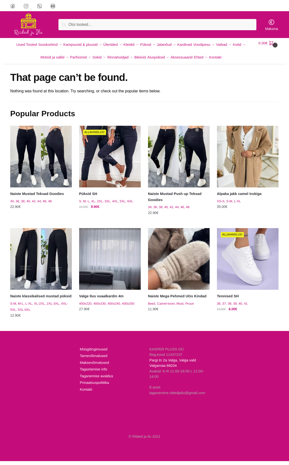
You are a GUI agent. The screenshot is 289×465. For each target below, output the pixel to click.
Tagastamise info (93, 373)
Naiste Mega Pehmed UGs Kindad (177, 300)
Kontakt (86, 393)
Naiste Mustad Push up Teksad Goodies (175, 200)
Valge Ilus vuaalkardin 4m (101, 300)
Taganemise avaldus (96, 380)
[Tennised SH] (248, 263)
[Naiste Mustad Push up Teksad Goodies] (179, 160)
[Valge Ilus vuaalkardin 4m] (110, 263)
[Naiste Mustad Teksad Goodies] (41, 160)
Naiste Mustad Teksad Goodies (37, 197)
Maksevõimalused (94, 366)
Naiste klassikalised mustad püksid (41, 300)
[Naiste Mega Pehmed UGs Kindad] (179, 263)
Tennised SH (228, 300)
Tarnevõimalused (93, 360)
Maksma (271, 25)
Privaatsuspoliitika (94, 386)
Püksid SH (88, 197)
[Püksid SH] (110, 160)
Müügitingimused (93, 353)
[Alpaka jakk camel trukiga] (248, 160)
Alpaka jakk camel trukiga (239, 197)
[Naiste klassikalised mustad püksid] (41, 263)
